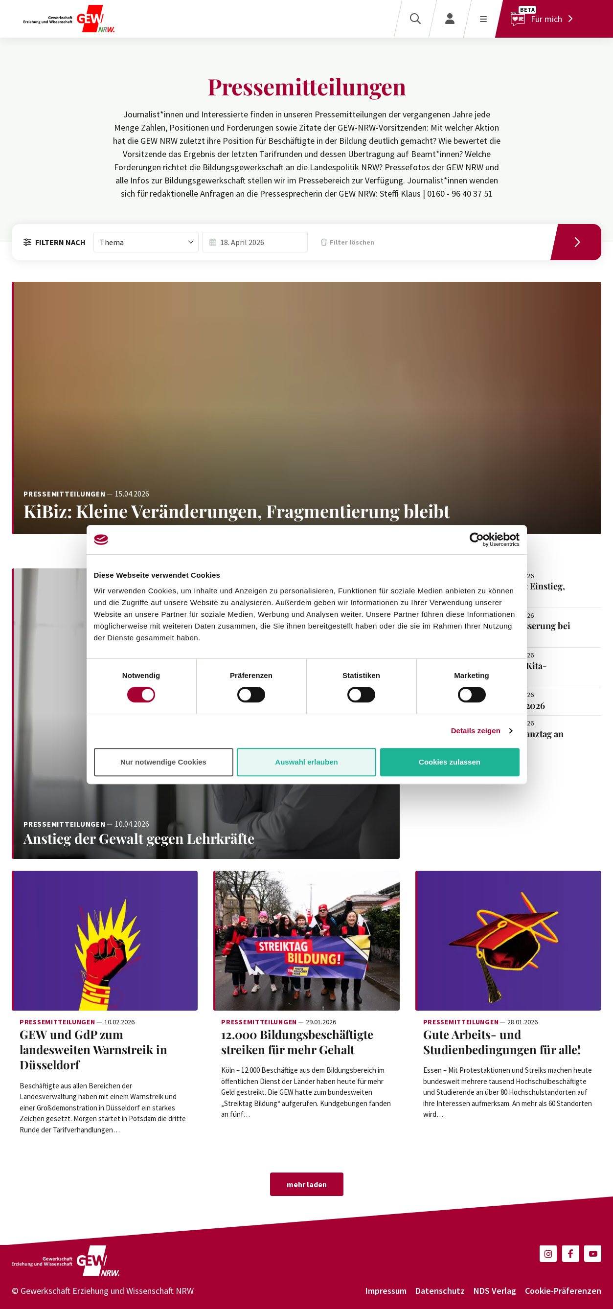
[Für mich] (544, 19)
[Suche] (415, 19)
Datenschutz (440, 1290)
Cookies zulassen (449, 762)
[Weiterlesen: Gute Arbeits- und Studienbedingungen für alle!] (508, 940)
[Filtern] (579, 242)
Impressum (386, 1290)
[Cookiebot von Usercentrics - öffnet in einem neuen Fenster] (477, 539)
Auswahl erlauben (306, 762)
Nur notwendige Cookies (163, 762)
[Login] (450, 19)
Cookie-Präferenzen (563, 1290)
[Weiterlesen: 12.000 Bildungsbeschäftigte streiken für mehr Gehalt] (306, 940)
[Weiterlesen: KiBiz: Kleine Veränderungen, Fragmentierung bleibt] (306, 408)
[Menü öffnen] (483, 19)
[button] (548, 1253)
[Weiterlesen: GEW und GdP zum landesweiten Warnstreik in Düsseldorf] (105, 940)
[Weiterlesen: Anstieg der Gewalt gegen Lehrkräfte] (205, 838)
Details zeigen (475, 730)
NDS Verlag (495, 1290)
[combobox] (146, 242)
